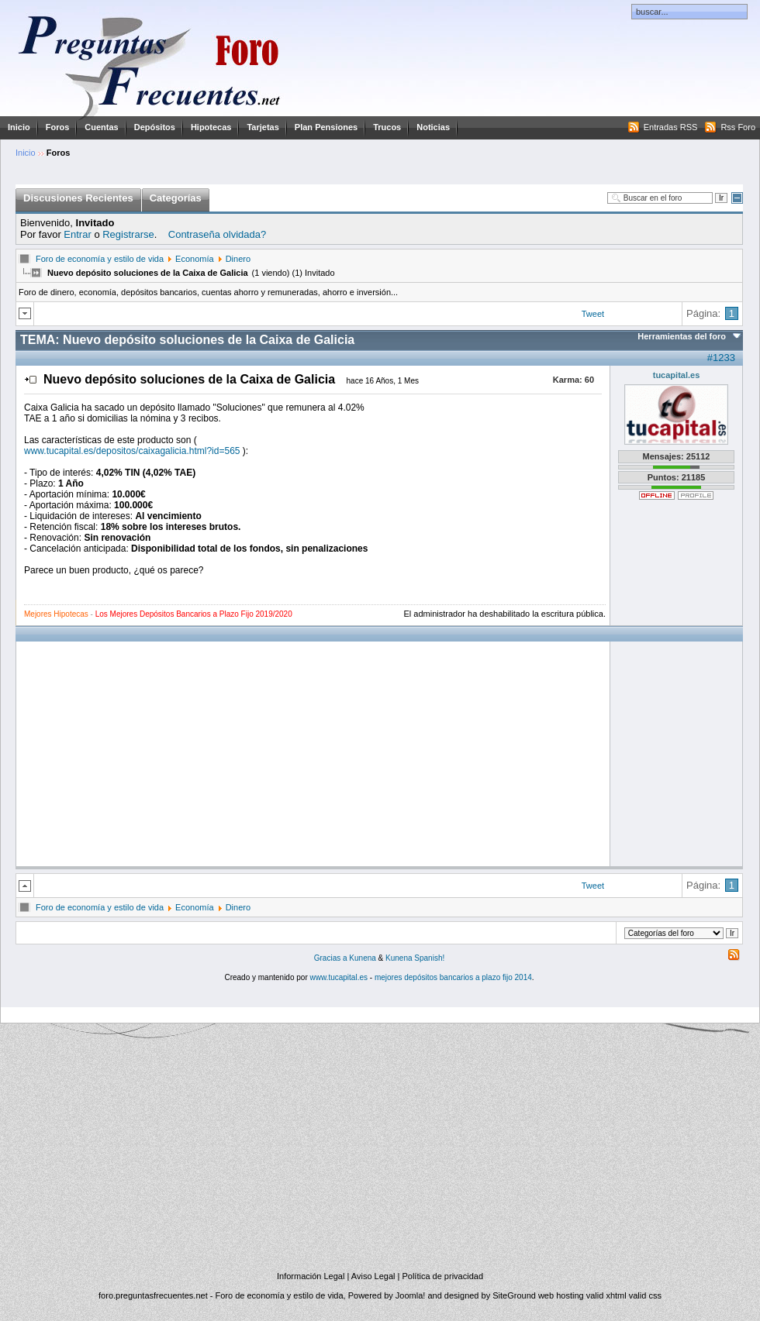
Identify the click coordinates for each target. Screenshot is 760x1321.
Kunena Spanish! (414, 958)
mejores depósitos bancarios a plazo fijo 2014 (453, 977)
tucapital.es (676, 375)
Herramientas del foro (681, 336)
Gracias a (332, 958)
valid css (645, 1295)
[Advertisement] (493, 499)
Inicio (19, 127)
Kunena (362, 958)
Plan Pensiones (326, 127)
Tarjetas (262, 127)
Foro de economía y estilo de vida (100, 258)
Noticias (433, 127)
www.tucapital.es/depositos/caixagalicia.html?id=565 (132, 450)
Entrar (77, 234)
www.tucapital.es (339, 977)
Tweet (593, 313)
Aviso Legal (373, 1276)
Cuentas (101, 127)
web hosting (561, 1295)
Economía (194, 258)
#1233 (721, 357)
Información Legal (310, 1276)
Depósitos (154, 127)
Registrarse (128, 234)
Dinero (238, 258)
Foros (58, 127)
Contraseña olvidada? (217, 234)
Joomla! (411, 1295)
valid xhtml (606, 1295)
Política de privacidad (442, 1276)
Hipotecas (211, 127)
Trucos (387, 127)
